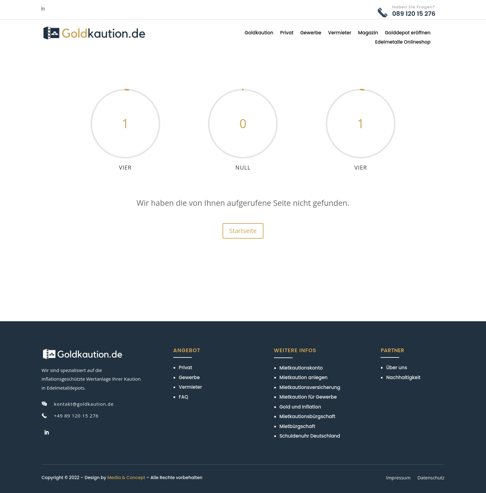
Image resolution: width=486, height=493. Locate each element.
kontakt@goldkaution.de (84, 404)
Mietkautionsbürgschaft (307, 416)
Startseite (243, 231)
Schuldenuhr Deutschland (310, 436)
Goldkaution (259, 33)
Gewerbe (310, 33)
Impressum (398, 478)
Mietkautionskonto (301, 368)
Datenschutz (431, 478)
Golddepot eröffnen (408, 33)
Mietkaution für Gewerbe (308, 397)
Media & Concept (126, 477)
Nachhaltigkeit (403, 377)
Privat (287, 33)
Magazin (368, 33)
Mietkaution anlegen (304, 377)
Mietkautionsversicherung (310, 387)
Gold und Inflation (300, 407)
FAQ (183, 397)
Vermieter (339, 33)
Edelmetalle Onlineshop (403, 42)
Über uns (396, 367)
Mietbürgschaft (297, 426)
